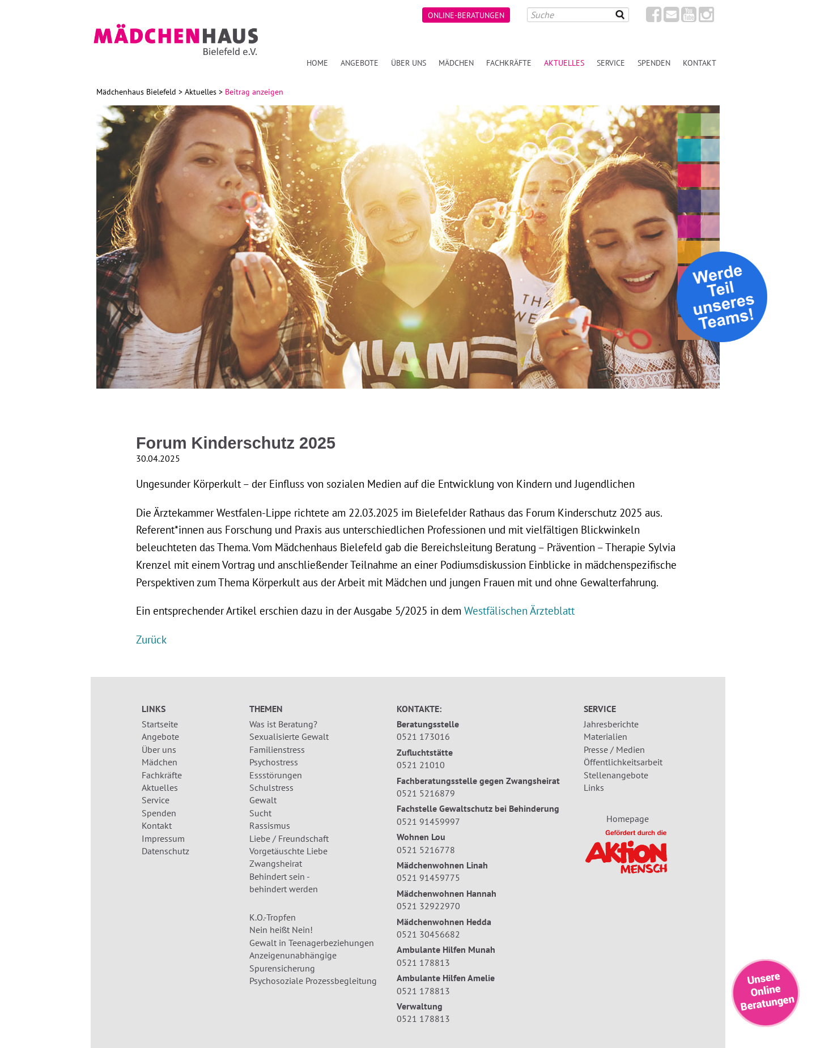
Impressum (163, 838)
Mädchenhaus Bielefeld (136, 92)
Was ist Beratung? (283, 724)
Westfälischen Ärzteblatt (519, 610)
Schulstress (271, 787)
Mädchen (456, 62)
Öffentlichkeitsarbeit (623, 762)
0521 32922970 (428, 905)
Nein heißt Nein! (281, 929)
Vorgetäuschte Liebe (288, 851)
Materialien (605, 736)
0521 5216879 (426, 793)
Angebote (360, 62)
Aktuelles (564, 62)
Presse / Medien (614, 749)
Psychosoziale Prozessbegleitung (313, 980)
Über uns (408, 62)
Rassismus (269, 825)
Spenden (654, 62)
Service (611, 62)
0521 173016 (423, 736)
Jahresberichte (611, 724)
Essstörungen (275, 775)
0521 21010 (421, 764)
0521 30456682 (428, 934)
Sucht (260, 813)
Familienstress (277, 749)
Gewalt (263, 800)
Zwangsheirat (275, 863)
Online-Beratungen (466, 15)
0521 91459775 (428, 877)
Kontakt (699, 62)
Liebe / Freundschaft (289, 838)
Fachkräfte (509, 62)
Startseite (160, 724)
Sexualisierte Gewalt (289, 736)
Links (594, 787)
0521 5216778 (426, 849)
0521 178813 (423, 962)
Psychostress (273, 762)
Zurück (151, 639)
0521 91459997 (428, 821)
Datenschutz (165, 851)
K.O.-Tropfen (272, 917)
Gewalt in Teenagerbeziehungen (311, 942)
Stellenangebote (616, 775)
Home (317, 62)
